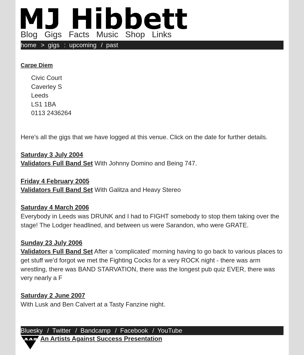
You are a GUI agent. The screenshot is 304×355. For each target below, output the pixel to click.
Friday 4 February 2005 (55, 181)
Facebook (134, 330)
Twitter (61, 330)
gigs (54, 45)
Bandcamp (95, 330)
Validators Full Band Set (57, 163)
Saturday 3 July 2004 (52, 154)
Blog (29, 34)
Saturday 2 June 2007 (53, 295)
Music (107, 34)
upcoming (82, 45)
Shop (135, 34)
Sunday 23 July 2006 (52, 242)
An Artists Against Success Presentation (101, 338)
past (112, 45)
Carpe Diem (37, 65)
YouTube (169, 330)
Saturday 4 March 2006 (55, 207)
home (29, 45)
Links (162, 34)
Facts (79, 34)
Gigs (53, 34)
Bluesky (32, 330)
